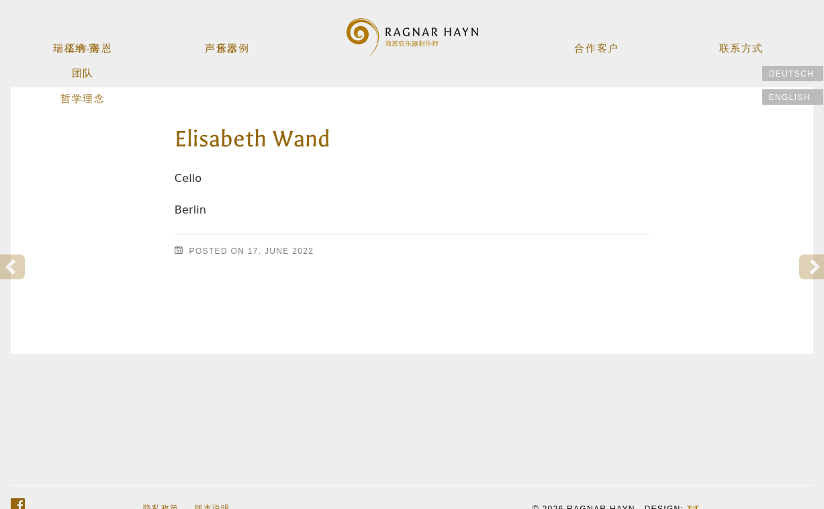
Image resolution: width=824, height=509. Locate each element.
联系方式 (740, 44)
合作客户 (596, 44)
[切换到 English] (792, 97)
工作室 (83, 44)
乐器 (228, 44)
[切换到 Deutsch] (792, 73)
